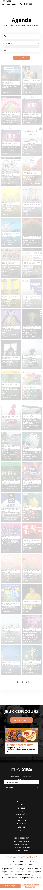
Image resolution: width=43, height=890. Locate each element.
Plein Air (6, 485)
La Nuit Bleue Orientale (29, 606)
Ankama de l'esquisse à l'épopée (28, 391)
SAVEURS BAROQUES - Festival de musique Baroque (32, 666)
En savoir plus (30, 887)
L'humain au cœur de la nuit (9, 87)
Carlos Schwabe (30, 240)
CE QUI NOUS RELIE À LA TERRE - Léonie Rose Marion (31, 361)
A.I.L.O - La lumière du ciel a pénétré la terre (10, 542)
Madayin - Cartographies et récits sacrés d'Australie (9, 391)
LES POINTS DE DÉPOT (21, 838)
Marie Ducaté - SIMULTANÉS (29, 209)
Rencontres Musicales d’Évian (9, 451)
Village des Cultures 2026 (29, 512)
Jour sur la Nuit (30, 118)
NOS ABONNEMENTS (21, 841)
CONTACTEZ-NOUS (21, 851)
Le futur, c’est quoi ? (8, 331)
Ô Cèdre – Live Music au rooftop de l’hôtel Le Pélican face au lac (32, 421)
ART (21, 811)
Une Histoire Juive (10, 177)
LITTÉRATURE (21, 821)
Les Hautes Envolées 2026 (11, 667)
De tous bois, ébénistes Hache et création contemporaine (31, 268)
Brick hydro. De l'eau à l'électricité (10, 117)
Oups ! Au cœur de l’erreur (9, 237)
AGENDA (22, 805)
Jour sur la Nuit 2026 (9, 148)
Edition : (21, 779)
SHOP (22, 830)
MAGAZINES (21, 802)
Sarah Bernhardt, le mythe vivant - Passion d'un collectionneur (32, 635)
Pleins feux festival (20, 745)
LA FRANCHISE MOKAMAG (21, 847)
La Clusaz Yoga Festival (8, 575)
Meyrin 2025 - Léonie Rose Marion (10, 362)
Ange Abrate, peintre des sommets (29, 177)
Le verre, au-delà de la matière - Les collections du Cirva (10, 268)
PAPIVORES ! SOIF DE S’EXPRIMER (31, 575)
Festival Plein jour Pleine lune (31, 453)
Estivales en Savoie (31, 485)
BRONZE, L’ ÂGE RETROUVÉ (29, 301)
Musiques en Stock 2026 (31, 545)
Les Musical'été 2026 (10, 607)
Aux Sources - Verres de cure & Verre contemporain (9, 635)
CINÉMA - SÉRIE (21, 814)
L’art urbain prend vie (10, 514)
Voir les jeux (21, 720)
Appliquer (21, 58)
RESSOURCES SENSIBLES (7, 301)
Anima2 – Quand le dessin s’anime (31, 331)
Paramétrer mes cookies (30, 885)
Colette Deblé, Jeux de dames (10, 421)
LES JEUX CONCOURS (21, 844)
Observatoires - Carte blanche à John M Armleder (9, 208)
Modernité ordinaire (28, 146)
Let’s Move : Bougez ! (32, 85)
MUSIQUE (21, 808)
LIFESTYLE (21, 827)
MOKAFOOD (21, 824)
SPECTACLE (21, 818)
